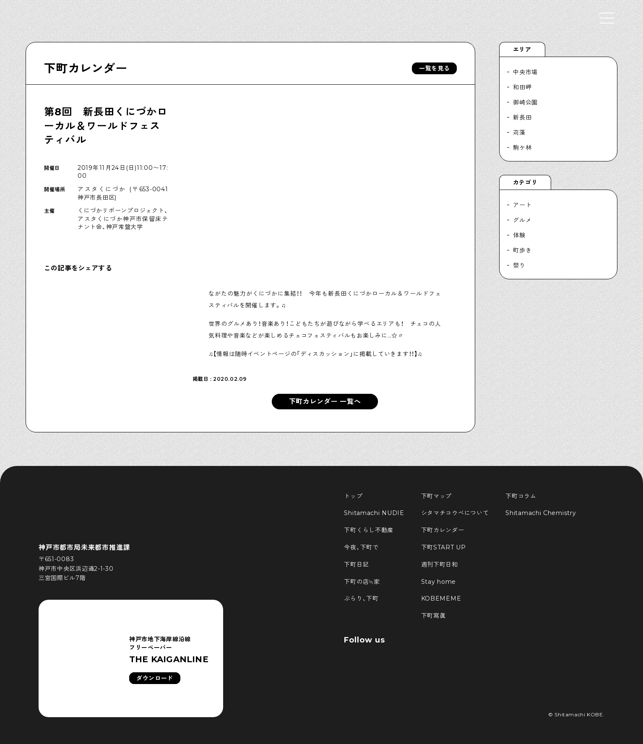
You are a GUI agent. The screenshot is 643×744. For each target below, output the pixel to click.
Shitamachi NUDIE (374, 513)
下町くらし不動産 (368, 530)
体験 (519, 235)
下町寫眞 (433, 615)
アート (522, 205)
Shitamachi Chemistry (540, 513)
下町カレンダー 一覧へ (325, 402)
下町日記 (356, 564)
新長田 (522, 117)
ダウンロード (154, 678)
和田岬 (522, 87)
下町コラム (520, 496)
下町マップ (436, 496)
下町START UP (443, 547)
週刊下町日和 (439, 564)
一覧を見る (434, 68)
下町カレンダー (85, 68)
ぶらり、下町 (361, 598)
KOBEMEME (441, 598)
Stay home (438, 581)
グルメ (522, 220)
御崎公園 (525, 102)
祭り (519, 265)
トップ (353, 496)
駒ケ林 (522, 147)
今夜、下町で (361, 547)
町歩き (522, 250)
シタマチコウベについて (455, 513)
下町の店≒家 (362, 581)
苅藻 (519, 132)
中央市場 (525, 72)
